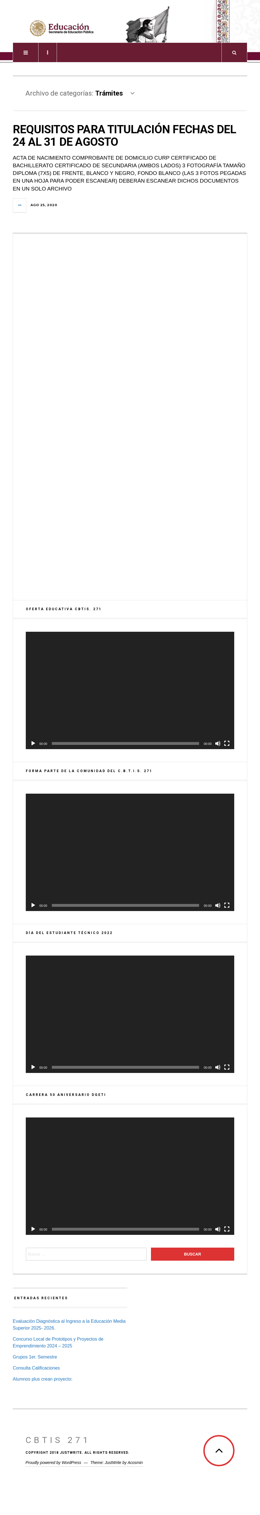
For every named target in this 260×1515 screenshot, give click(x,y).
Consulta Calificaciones (36, 1368)
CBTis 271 (58, 1440)
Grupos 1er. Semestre (35, 1357)
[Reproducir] (33, 743)
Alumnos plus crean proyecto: (43, 1379)
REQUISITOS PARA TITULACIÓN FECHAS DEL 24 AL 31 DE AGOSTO (124, 136)
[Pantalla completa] (227, 743)
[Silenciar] (218, 743)
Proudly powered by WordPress (53, 1462)
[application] (130, 690)
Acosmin (135, 1462)
